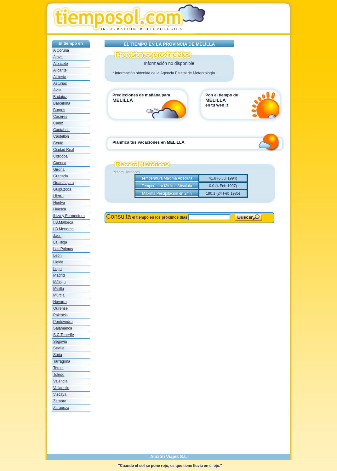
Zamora (59, 401)
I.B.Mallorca (63, 222)
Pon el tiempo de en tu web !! (224, 100)
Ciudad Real (63, 149)
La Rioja (60, 242)
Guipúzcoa (62, 189)
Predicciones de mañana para (141, 95)
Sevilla (58, 348)
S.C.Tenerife (63, 335)
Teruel (58, 368)
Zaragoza (61, 407)
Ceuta (58, 143)
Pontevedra (62, 321)
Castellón (61, 136)
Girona (59, 169)
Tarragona (61, 361)
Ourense (60, 308)
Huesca (59, 209)
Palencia (60, 315)
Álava (58, 57)
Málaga (59, 282)
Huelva (59, 202)
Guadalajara (63, 183)
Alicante (60, 70)
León (57, 255)
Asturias (60, 83)
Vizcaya (59, 394)
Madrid (59, 275)
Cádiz (58, 123)
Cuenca (59, 163)
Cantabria (61, 130)
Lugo (57, 269)
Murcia (59, 295)
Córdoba (60, 156)
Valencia (60, 381)
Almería (59, 77)
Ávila (57, 90)
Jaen (57, 235)
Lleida (58, 262)
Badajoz (60, 97)
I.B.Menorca (63, 229)
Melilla (58, 288)
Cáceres (60, 116)
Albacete (60, 63)
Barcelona (61, 103)
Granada (60, 176)
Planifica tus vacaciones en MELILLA (148, 142)
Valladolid (61, 388)
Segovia (60, 341)
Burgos (59, 110)
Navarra (60, 302)
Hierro (58, 196)
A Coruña (61, 50)
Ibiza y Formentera (69, 216)
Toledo (58, 374)
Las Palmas (63, 249)
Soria (57, 355)
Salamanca (62, 328)
